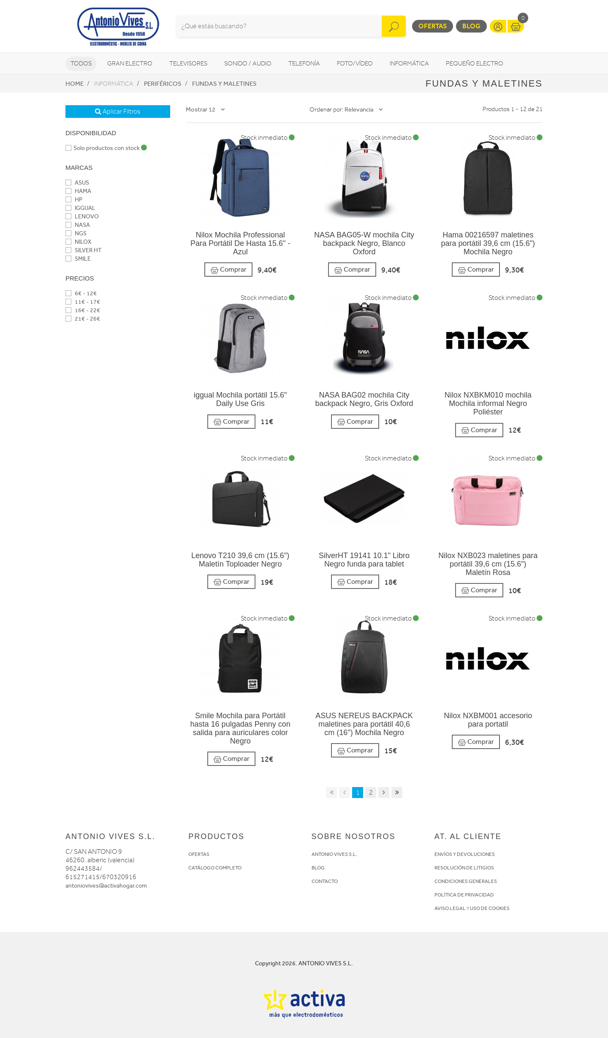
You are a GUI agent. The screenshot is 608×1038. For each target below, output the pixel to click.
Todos (81, 63)
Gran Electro (129, 63)
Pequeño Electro (474, 63)
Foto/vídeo (355, 63)
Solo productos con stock (106, 148)
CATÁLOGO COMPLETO (215, 868)
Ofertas (432, 26)
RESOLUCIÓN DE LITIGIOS (464, 868)
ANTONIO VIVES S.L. (334, 854)
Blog (471, 26)
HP (73, 199)
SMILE (78, 258)
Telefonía (304, 63)
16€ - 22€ (82, 310)
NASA (77, 225)
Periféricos (163, 83)
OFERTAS (198, 854)
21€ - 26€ (82, 318)
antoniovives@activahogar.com (106, 885)
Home (74, 83)
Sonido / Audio (247, 63)
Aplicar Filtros (117, 111)
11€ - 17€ (82, 301)
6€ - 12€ (81, 293)
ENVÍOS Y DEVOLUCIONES (464, 854)
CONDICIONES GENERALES (465, 881)
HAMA (78, 191)
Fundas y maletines (224, 83)
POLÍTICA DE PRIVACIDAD (464, 895)
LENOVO (82, 216)
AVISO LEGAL (450, 908)
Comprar (228, 269)
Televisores (188, 63)
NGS (76, 233)
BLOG (318, 868)
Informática (409, 63)
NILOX (78, 241)
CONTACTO (325, 881)
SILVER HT (83, 250)
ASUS (77, 182)
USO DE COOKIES (490, 908)
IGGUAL (80, 208)
